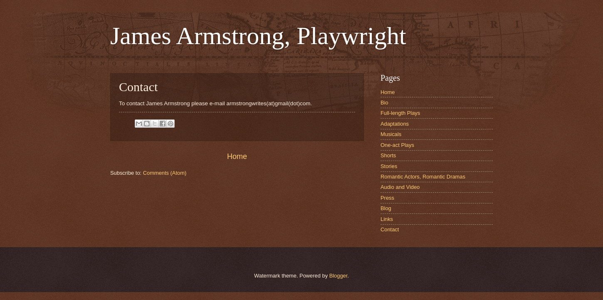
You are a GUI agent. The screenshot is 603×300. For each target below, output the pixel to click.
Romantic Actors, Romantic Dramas (423, 177)
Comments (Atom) (164, 173)
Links (387, 219)
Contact (390, 229)
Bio (384, 102)
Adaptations (395, 124)
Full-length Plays (400, 113)
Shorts (388, 155)
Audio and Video (400, 187)
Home (237, 156)
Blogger (338, 276)
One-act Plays (397, 145)
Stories (389, 166)
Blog (386, 208)
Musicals (391, 134)
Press (387, 198)
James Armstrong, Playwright (258, 36)
